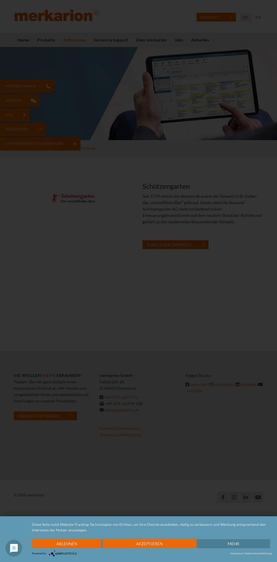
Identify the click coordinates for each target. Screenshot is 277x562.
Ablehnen (66, 543)
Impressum (236, 553)
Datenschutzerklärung (258, 553)
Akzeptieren (149, 543)
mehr (233, 543)
